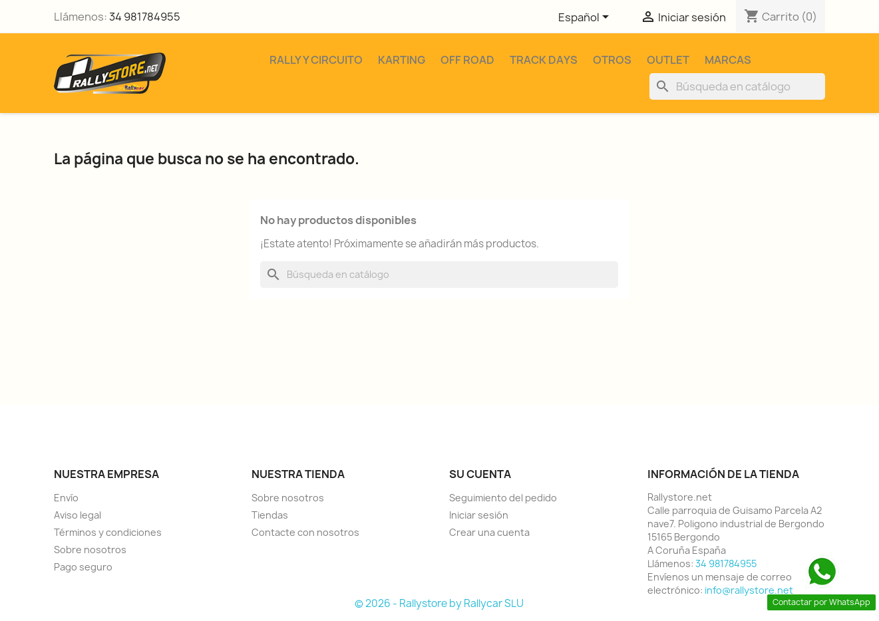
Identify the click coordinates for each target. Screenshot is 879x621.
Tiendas (270, 515)
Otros (612, 60)
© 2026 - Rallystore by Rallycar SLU (439, 603)
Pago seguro (83, 566)
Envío (66, 497)
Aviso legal (77, 515)
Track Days (544, 60)
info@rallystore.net (749, 590)
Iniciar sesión (478, 515)
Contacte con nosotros (305, 532)
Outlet (668, 60)
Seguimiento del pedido (503, 497)
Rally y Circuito (316, 60)
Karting (401, 60)
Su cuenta (480, 474)
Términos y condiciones (108, 532)
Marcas (728, 60)
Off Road (467, 60)
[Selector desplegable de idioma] (586, 18)
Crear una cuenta (489, 532)
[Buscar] (737, 86)
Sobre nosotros (90, 549)
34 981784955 (144, 16)
